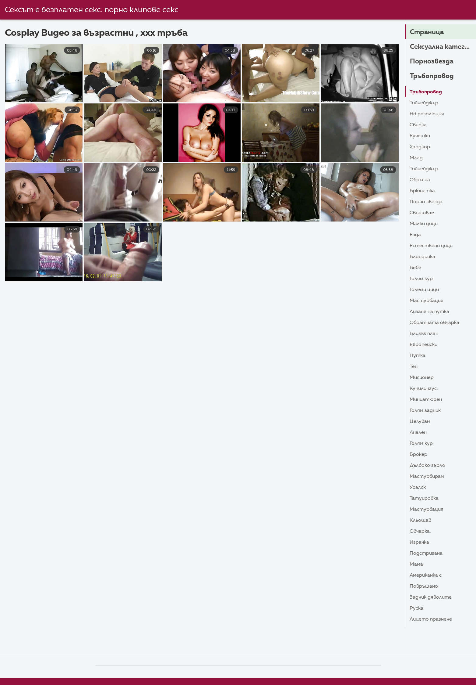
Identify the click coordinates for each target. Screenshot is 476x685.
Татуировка (424, 498)
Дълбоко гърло (427, 465)
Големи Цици (424, 289)
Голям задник (425, 410)
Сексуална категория (443, 47)
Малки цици (424, 224)
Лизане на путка (429, 311)
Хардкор (420, 147)
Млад (416, 158)
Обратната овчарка (434, 322)
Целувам (420, 421)
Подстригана (426, 553)
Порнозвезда (431, 61)
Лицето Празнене (431, 619)
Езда (415, 235)
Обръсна (420, 180)
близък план (424, 333)
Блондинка (422, 256)
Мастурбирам (427, 476)
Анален (418, 432)
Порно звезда (426, 202)
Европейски (423, 344)
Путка (417, 355)
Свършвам (422, 213)
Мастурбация (426, 300)
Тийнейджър (424, 103)
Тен (414, 366)
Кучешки (420, 136)
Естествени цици (431, 245)
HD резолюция (427, 114)
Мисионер (422, 377)
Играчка (419, 542)
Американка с (426, 575)
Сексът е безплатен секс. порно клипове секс (91, 10)
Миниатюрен (426, 399)
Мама (416, 564)
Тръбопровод (432, 76)
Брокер (418, 454)
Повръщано (424, 586)
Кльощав (420, 520)
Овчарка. (420, 531)
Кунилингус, (424, 388)
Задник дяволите (431, 597)
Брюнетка (422, 191)
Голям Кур (421, 278)
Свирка (418, 125)
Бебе (415, 267)
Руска (416, 608)
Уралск (418, 487)
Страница (427, 32)
